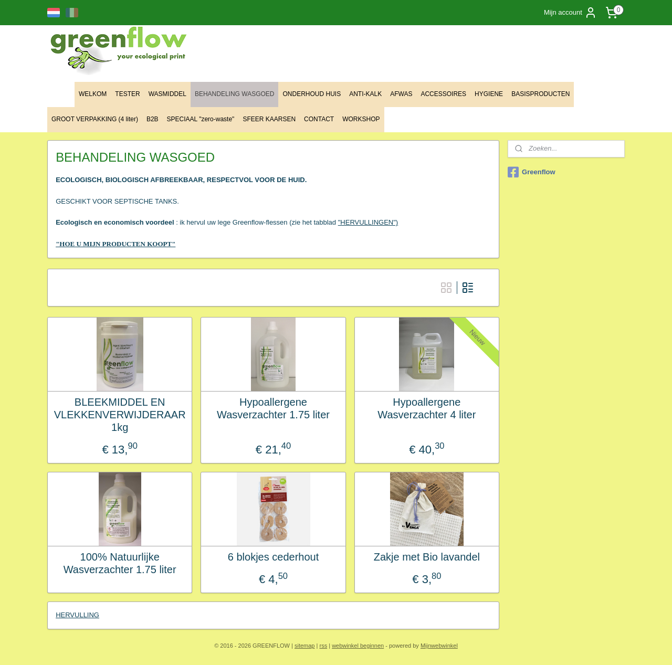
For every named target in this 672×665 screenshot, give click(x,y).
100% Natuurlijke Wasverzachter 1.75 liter (120, 563)
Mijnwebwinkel (439, 645)
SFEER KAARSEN (269, 119)
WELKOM (93, 94)
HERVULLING (77, 615)
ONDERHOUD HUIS (311, 94)
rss (323, 645)
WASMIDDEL (167, 94)
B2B (152, 119)
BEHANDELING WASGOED (235, 94)
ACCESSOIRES (443, 94)
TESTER (127, 94)
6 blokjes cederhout (273, 557)
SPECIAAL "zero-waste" (201, 119)
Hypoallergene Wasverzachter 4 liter (426, 408)
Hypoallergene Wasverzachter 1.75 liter (273, 408)
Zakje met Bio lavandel (427, 557)
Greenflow (531, 172)
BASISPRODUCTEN (540, 94)
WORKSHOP (361, 119)
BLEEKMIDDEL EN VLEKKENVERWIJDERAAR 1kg (120, 414)
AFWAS (401, 94)
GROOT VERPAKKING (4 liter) (94, 119)
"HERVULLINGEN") (368, 222)
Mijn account (570, 12)
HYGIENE (489, 94)
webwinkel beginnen (358, 645)
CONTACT (319, 119)
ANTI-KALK (365, 94)
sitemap (305, 645)
